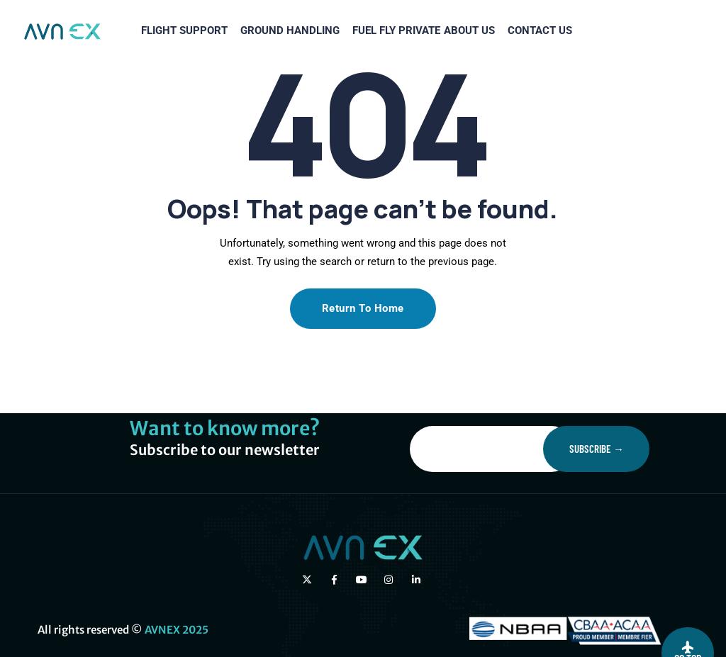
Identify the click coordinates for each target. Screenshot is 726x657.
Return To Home (363, 308)
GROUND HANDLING (167, 98)
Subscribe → (596, 448)
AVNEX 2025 (176, 629)
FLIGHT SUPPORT (55, 98)
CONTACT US (448, 98)
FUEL (248, 98)
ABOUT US (369, 98)
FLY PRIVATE (303, 98)
